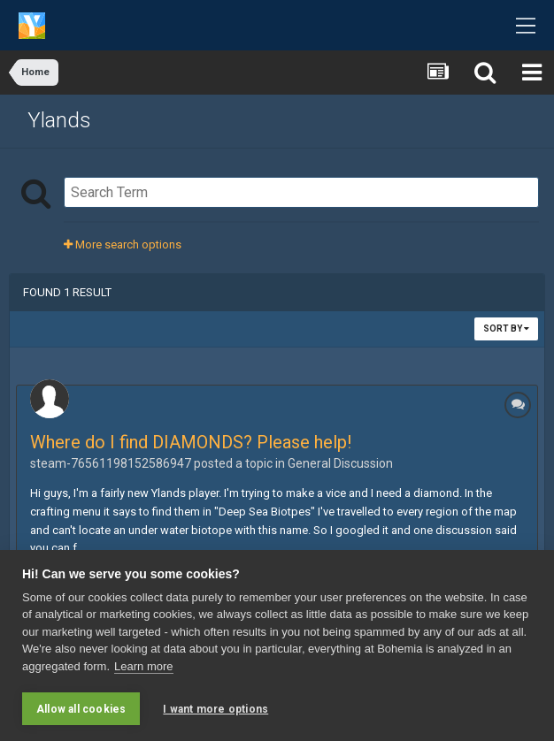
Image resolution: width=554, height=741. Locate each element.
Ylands (59, 120)
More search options (122, 244)
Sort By (506, 328)
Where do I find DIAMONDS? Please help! (190, 442)
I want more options (215, 709)
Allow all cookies (81, 709)
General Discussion (340, 463)
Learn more (143, 666)
